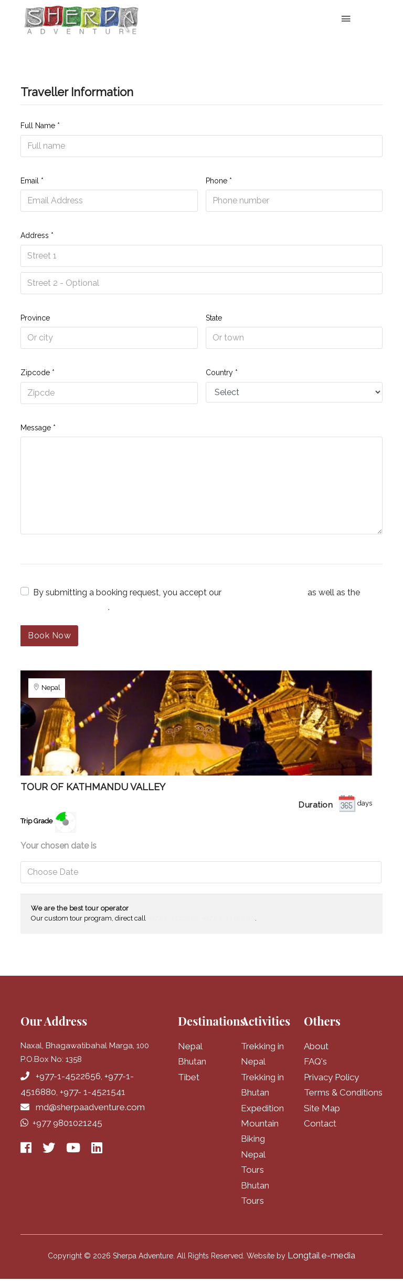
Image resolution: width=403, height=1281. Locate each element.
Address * (37, 235)
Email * (32, 181)
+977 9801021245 (67, 1123)
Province (35, 318)
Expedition (262, 1108)
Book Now (49, 635)
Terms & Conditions (343, 1093)
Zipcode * (37, 372)
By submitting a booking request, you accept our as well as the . (196, 599)
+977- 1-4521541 (92, 1092)
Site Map (322, 1108)
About (316, 1046)
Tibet (188, 1077)
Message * (38, 427)
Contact (320, 1124)
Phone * (219, 181)
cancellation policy (69, 607)
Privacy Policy (331, 1077)
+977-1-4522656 (68, 1076)
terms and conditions (264, 592)
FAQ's (315, 1061)
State (214, 318)
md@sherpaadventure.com (90, 1107)
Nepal (190, 1046)
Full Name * (40, 125)
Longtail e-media (321, 1257)
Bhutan (192, 1061)
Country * (222, 372)
